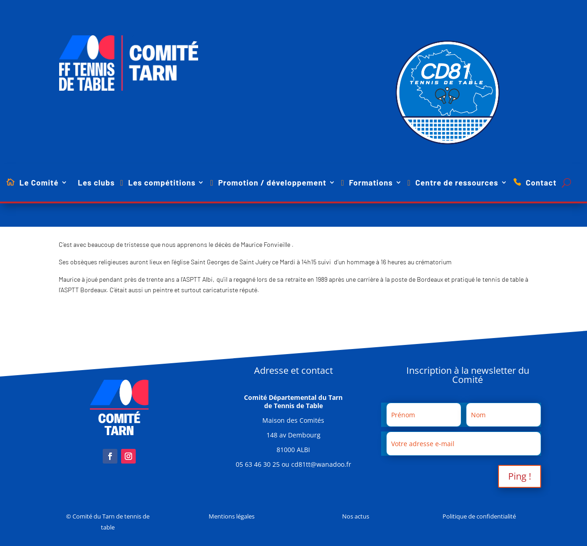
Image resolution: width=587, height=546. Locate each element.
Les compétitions (161, 183)
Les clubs (96, 183)
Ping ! (519, 476)
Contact (541, 183)
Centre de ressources (456, 183)
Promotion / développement (272, 183)
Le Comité (38, 183)
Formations (371, 183)
